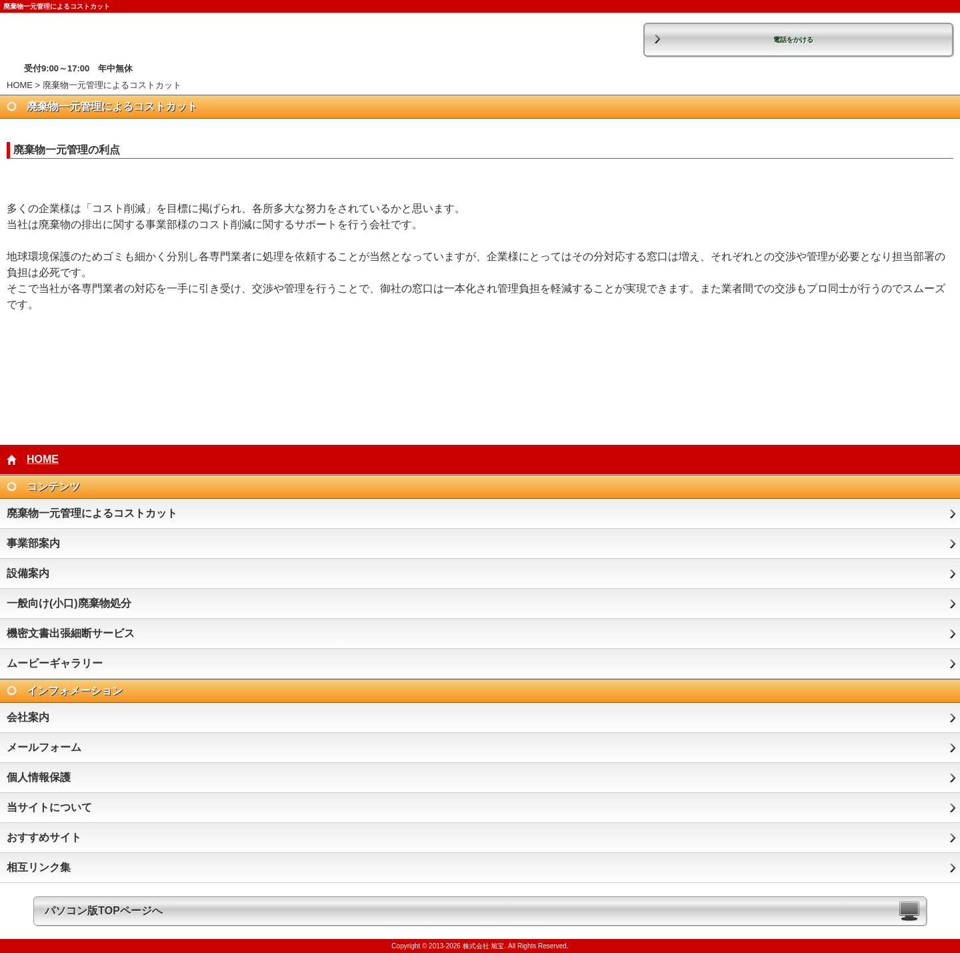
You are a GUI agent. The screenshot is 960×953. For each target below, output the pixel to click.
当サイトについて (49, 807)
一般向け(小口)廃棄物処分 (69, 603)
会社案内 (28, 717)
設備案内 (28, 573)
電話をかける (793, 39)
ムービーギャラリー (55, 663)
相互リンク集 (39, 867)
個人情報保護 (39, 777)
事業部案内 (33, 543)
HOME (20, 85)
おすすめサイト (44, 837)
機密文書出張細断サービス (71, 633)
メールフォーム (44, 747)
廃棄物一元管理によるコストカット (92, 513)
